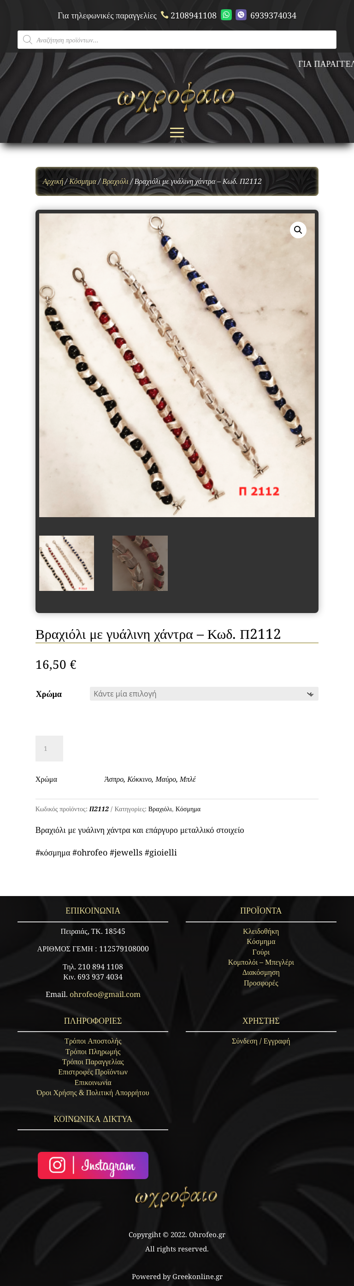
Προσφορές (261, 983)
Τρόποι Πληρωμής (92, 1051)
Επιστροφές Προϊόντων (93, 1072)
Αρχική (53, 181)
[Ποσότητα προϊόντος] (49, 748)
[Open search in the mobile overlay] (177, 39)
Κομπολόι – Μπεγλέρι (261, 962)
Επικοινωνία (93, 1082)
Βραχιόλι (115, 181)
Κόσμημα (82, 181)
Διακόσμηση (261, 972)
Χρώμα (49, 693)
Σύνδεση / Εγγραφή (261, 1041)
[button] (298, 230)
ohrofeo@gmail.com (105, 994)
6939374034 (258, 15)
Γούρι (261, 952)
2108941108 (188, 15)
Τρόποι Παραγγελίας (93, 1061)
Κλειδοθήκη (261, 931)
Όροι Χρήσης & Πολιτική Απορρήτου (93, 1092)
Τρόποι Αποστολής (93, 1041)
